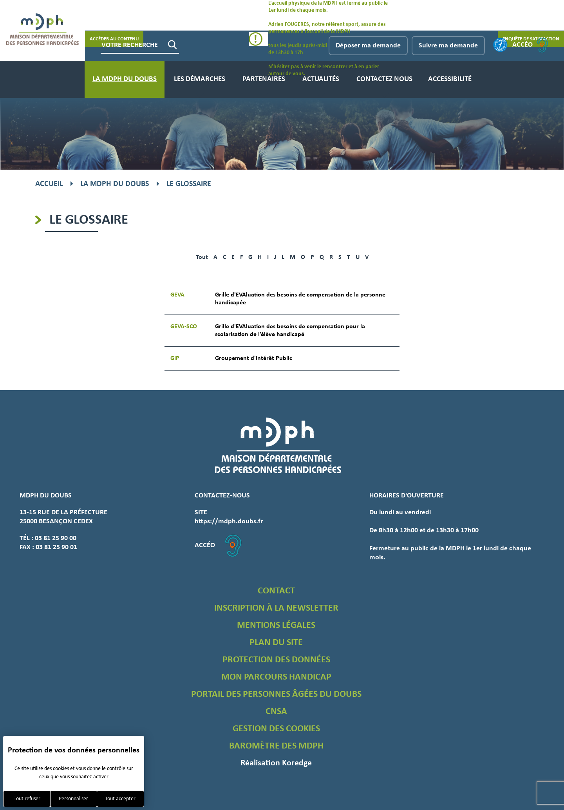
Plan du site (276, 642)
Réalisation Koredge (276, 763)
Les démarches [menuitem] (199, 79)
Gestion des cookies (276, 729)
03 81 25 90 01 (56, 547)
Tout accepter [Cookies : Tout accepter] (120, 799)
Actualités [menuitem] (320, 79)
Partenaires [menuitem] (263, 79)
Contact (276, 591)
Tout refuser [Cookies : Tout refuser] (27, 799)
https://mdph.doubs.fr (229, 521)
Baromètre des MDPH (276, 746)
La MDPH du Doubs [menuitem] (124, 79)
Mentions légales (276, 625)
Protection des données (276, 660)
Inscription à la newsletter (276, 608)
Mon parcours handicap (276, 677)
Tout (202, 257)
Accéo (530, 45)
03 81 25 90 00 (55, 538)
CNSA (276, 711)
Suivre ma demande (448, 45)
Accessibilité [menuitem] (450, 79)
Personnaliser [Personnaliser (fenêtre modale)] (73, 799)
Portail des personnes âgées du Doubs (276, 694)
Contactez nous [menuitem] (384, 79)
